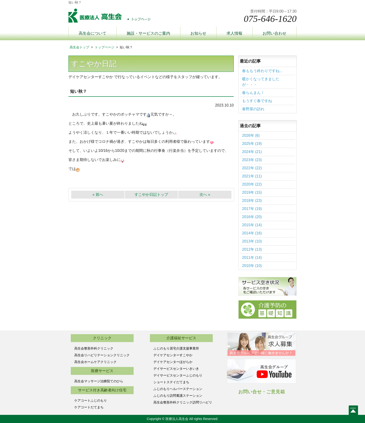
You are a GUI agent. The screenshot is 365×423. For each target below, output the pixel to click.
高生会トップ (79, 47)
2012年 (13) (252, 249)
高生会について (92, 33)
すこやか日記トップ (151, 195)
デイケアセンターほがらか (173, 362)
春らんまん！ (253, 93)
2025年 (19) (252, 144)
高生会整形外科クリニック (93, 348)
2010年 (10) (252, 266)
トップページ (104, 47)
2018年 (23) (252, 201)
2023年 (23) (252, 160)
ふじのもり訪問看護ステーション (177, 395)
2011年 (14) (252, 258)
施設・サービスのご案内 (148, 33)
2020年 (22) (252, 184)
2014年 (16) (252, 233)
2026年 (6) (251, 135)
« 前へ (97, 195)
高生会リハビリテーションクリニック (102, 355)
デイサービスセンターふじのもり (177, 375)
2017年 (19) (252, 209)
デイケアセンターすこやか (173, 355)
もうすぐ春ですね (257, 101)
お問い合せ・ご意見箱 (261, 391)
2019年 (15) (252, 192)
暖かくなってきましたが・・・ (260, 82)
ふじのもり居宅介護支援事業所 (176, 348)
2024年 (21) (252, 152)
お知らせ (198, 33)
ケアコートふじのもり (90, 400)
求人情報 (234, 33)
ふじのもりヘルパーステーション (177, 389)
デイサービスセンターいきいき (176, 368)
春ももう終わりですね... (262, 71)
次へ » (204, 195)
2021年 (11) (252, 176)
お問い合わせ (274, 33)
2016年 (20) (252, 217)
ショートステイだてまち (171, 382)
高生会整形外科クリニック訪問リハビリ (182, 402)
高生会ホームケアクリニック (95, 362)
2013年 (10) (252, 241)
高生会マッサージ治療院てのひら (98, 381)
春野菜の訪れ (253, 109)
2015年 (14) (252, 225)
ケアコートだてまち (89, 407)
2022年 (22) (252, 168)
